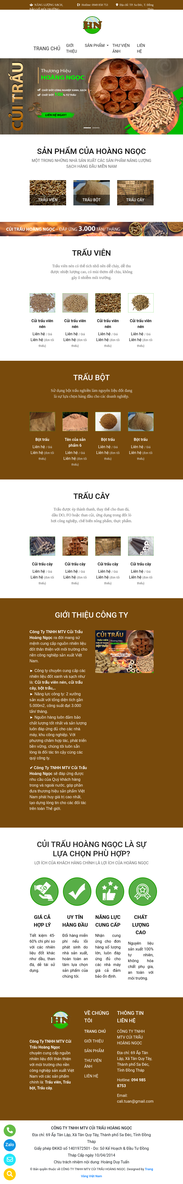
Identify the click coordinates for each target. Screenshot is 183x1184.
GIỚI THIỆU (71, 48)
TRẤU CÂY (135, 200)
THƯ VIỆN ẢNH (121, 48)
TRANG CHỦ (47, 48)
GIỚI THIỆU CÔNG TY (91, 615)
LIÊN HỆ (141, 48)
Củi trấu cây (42, 564)
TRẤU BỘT (91, 200)
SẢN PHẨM (95, 45)
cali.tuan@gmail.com (135, 1101)
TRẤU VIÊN (48, 200)
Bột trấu (42, 439)
